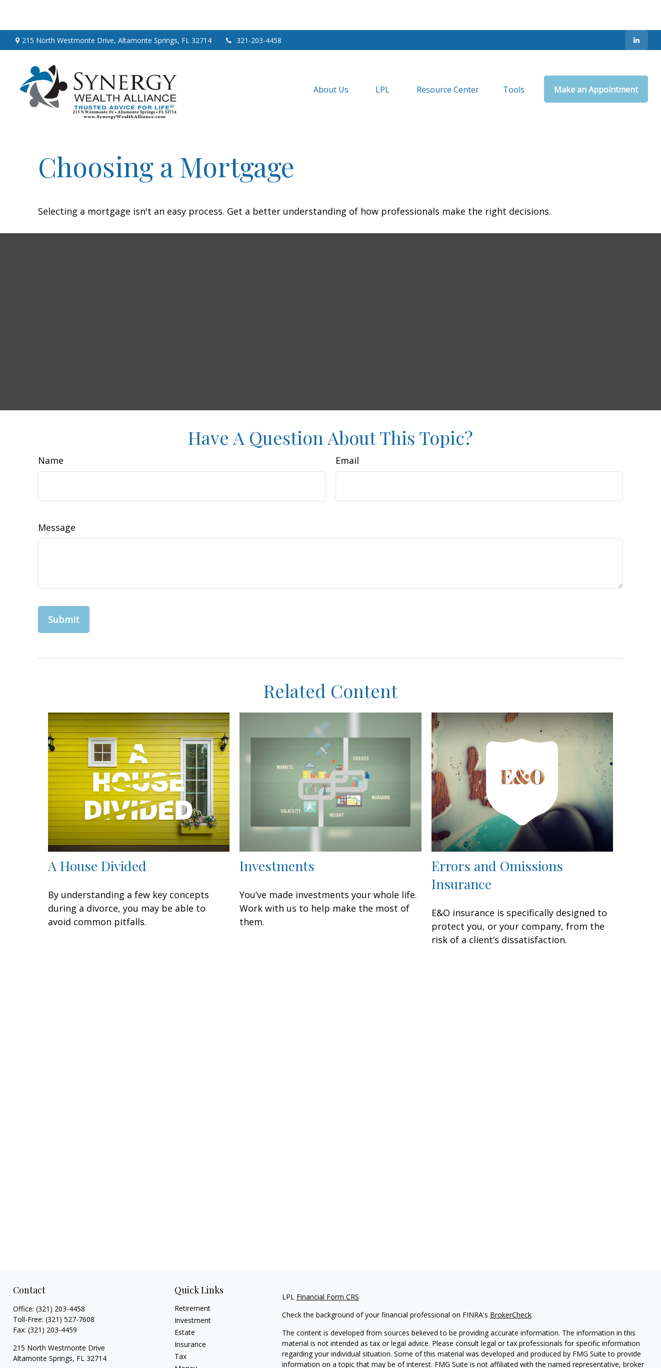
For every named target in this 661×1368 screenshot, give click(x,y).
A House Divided (97, 836)
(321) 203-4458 (60, 1278)
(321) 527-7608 (70, 1289)
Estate (184, 1302)
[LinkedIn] (637, 10)
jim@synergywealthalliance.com (64, 1345)
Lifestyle (188, 1350)
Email (347, 430)
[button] (331, 59)
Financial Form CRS (327, 1266)
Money (185, 1338)
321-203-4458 (253, 10)
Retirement (192, 1278)
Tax (180, 1326)
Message (57, 497)
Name (51, 430)
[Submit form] (64, 589)
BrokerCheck (511, 1284)
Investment (192, 1290)
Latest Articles (197, 1362)
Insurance (190, 1314)
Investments (277, 836)
